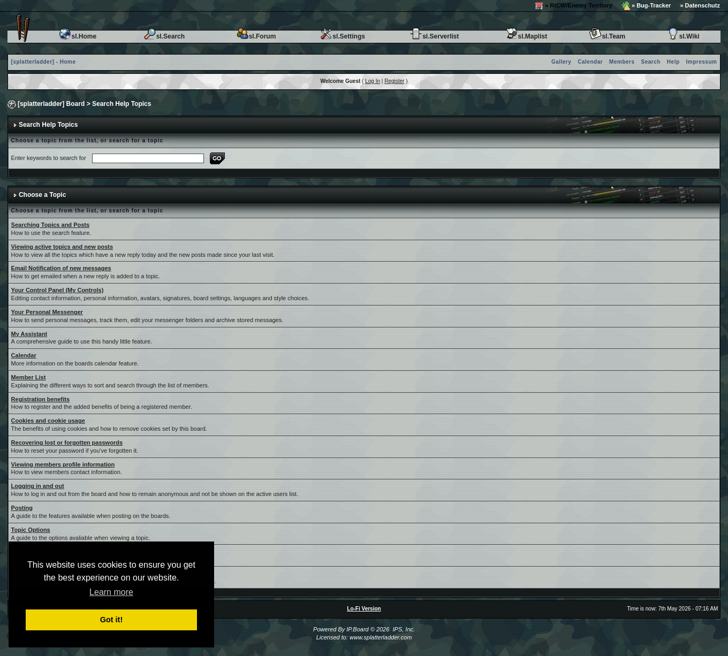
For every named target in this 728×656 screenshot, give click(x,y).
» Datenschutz (700, 5)
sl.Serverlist (434, 36)
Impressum (701, 62)
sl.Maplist (526, 36)
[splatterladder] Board (51, 104)
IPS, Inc (402, 629)
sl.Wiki (683, 36)
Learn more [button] (111, 592)
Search (651, 62)
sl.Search (164, 36)
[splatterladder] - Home (43, 62)
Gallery (561, 62)
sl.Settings (342, 36)
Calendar (590, 62)
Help (673, 62)
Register (394, 81)
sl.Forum (256, 36)
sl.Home (77, 36)
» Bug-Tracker (646, 6)
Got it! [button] (111, 619)
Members (621, 62)
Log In (372, 81)
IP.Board (357, 629)
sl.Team (607, 36)
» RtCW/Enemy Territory (573, 6)
